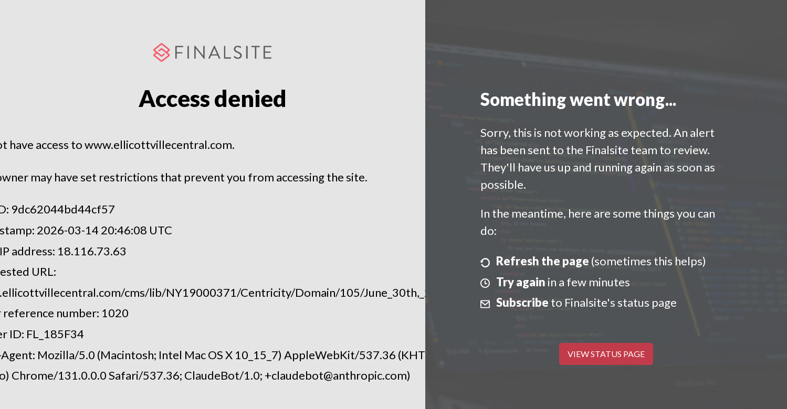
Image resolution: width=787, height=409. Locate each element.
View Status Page (606, 354)
